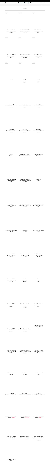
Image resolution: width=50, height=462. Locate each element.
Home (21, 6)
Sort (6, 6)
